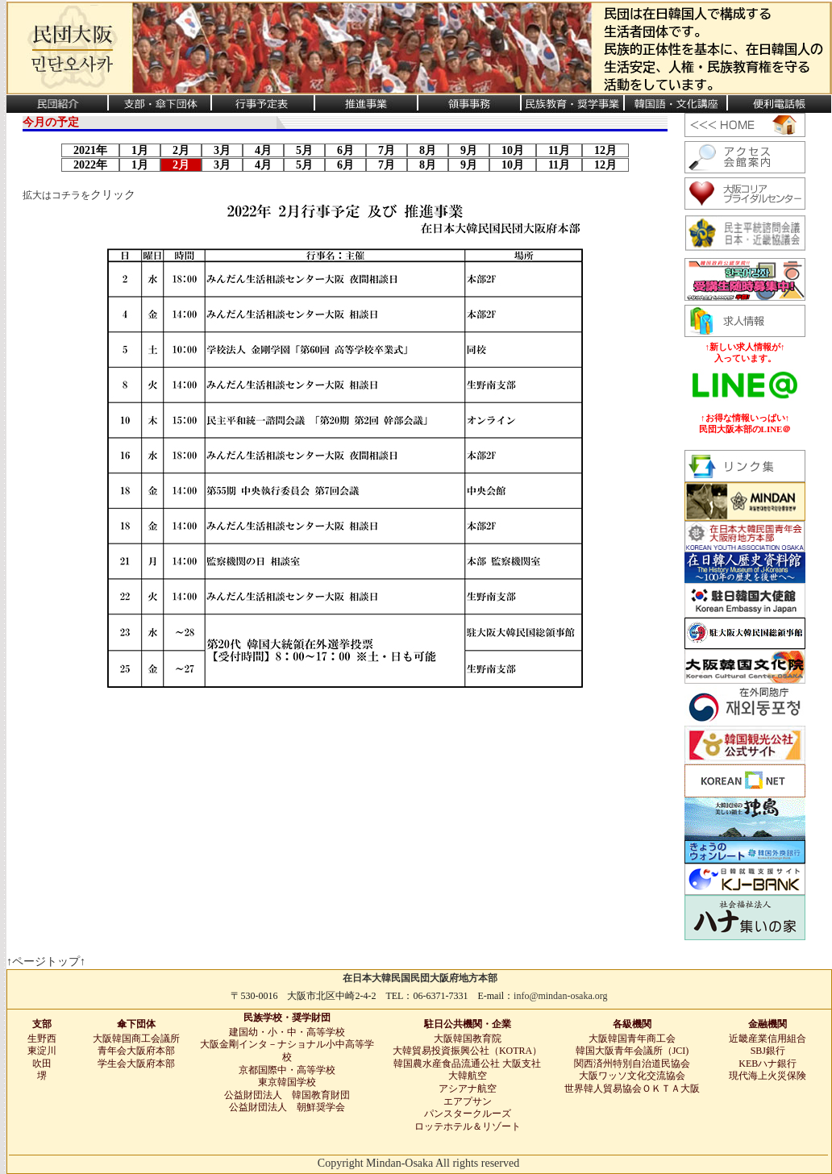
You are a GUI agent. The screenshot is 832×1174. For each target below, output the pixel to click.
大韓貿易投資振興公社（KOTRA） (467, 1050)
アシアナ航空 (468, 1088)
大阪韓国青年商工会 (632, 1038)
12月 (605, 150)
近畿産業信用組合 (767, 1038)
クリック (112, 195)
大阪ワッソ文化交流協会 (632, 1075)
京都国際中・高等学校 (287, 1070)
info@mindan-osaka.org (560, 995)
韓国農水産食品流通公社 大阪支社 (467, 1063)
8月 (427, 150)
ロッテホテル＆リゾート (467, 1126)
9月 (469, 150)
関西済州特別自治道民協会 (632, 1063)
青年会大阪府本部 (136, 1050)
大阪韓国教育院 (467, 1038)
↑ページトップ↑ (45, 961)
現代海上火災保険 (767, 1075)
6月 (345, 150)
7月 (386, 150)
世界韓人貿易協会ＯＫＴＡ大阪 (632, 1088)
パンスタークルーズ (467, 1113)
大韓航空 (467, 1075)
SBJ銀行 (768, 1050)
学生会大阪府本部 (136, 1063)
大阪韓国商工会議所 (136, 1038)
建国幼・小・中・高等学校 (287, 1032)
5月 (304, 150)
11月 (559, 150)
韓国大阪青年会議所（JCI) (632, 1050)
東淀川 (41, 1050)
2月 (181, 150)
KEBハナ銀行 (767, 1063)
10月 (512, 150)
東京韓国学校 (287, 1082)
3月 (222, 150)
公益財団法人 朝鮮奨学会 (287, 1107)
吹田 (42, 1063)
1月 (140, 150)
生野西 (41, 1038)
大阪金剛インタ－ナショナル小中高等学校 (287, 1051)
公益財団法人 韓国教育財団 (287, 1095)
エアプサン (467, 1101)
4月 (263, 150)
